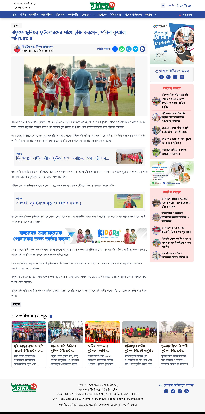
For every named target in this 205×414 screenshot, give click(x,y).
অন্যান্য (148, 15)
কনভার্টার (170, 5)
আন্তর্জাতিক (47, 15)
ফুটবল (17, 25)
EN (163, 6)
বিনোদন (60, 15)
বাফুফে (16, 304)
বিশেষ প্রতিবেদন (133, 15)
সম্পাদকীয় (73, 15)
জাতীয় (22, 15)
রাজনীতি (33, 15)
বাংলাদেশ (102, 15)
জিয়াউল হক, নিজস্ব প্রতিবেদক (37, 47)
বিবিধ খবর (115, 15)
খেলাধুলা (86, 15)
